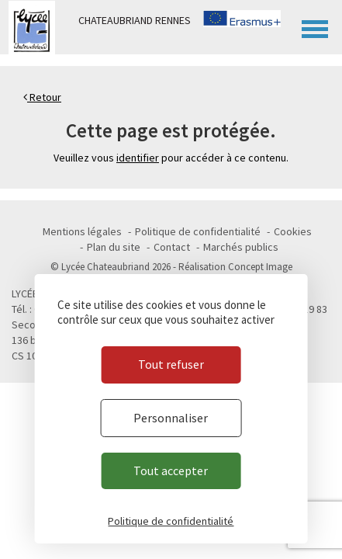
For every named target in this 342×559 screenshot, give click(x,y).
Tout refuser (171, 364)
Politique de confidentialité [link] (170, 521)
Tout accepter (170, 470)
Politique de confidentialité (198, 231)
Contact (172, 247)
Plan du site (113, 247)
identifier (137, 158)
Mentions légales (82, 231)
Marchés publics (240, 247)
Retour (42, 97)
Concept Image (260, 266)
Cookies (293, 231)
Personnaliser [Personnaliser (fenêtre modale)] (170, 417)
